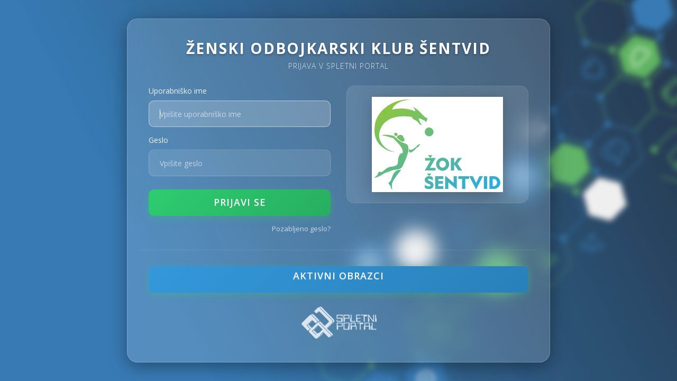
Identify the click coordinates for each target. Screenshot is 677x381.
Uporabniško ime (178, 91)
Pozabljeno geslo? (301, 228)
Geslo (158, 140)
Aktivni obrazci (338, 275)
